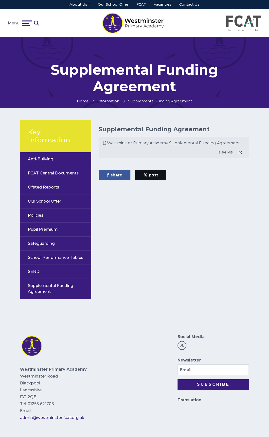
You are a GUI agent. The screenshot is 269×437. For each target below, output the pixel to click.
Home (83, 101)
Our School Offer (113, 4)
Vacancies (162, 4)
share (114, 175)
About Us (78, 4)
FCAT (141, 4)
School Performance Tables (55, 257)
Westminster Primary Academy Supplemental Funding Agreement (171, 143)
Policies (35, 215)
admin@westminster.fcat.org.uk (52, 417)
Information (108, 101)
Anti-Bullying (40, 159)
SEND (33, 271)
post (150, 175)
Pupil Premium (43, 229)
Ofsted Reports (43, 187)
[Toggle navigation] (27, 23)
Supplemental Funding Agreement (50, 288)
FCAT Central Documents (53, 173)
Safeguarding (41, 243)
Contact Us (189, 4)
